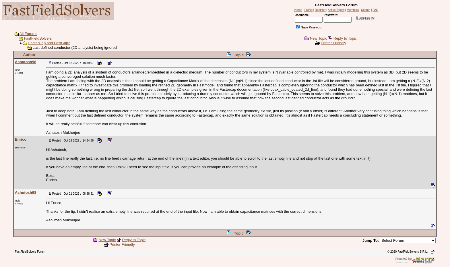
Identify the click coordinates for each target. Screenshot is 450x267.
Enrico (20, 139)
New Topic (318, 38)
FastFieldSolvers (38, 38)
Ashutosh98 (25, 62)
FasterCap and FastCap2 (49, 43)
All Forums (28, 34)
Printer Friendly (333, 43)
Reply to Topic (345, 38)
